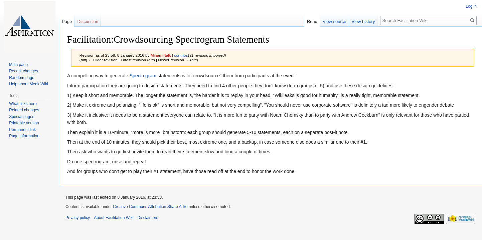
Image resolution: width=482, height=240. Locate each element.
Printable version (24, 123)
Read (312, 21)
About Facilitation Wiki (113, 217)
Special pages (21, 116)
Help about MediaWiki (28, 84)
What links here (23, 103)
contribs (181, 55)
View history (363, 21)
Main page (18, 64)
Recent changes (23, 71)
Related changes (24, 110)
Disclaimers (147, 217)
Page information (24, 136)
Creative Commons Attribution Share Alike (150, 206)
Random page (21, 77)
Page (67, 21)
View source (334, 21)
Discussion (87, 21)
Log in (471, 6)
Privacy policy (77, 217)
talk (168, 55)
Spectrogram (143, 75)
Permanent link (22, 129)
